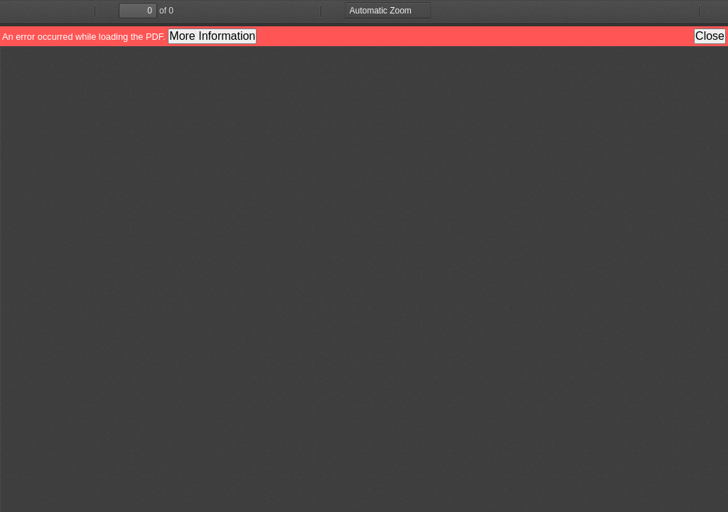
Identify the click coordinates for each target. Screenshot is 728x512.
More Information (212, 36)
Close (709, 36)
